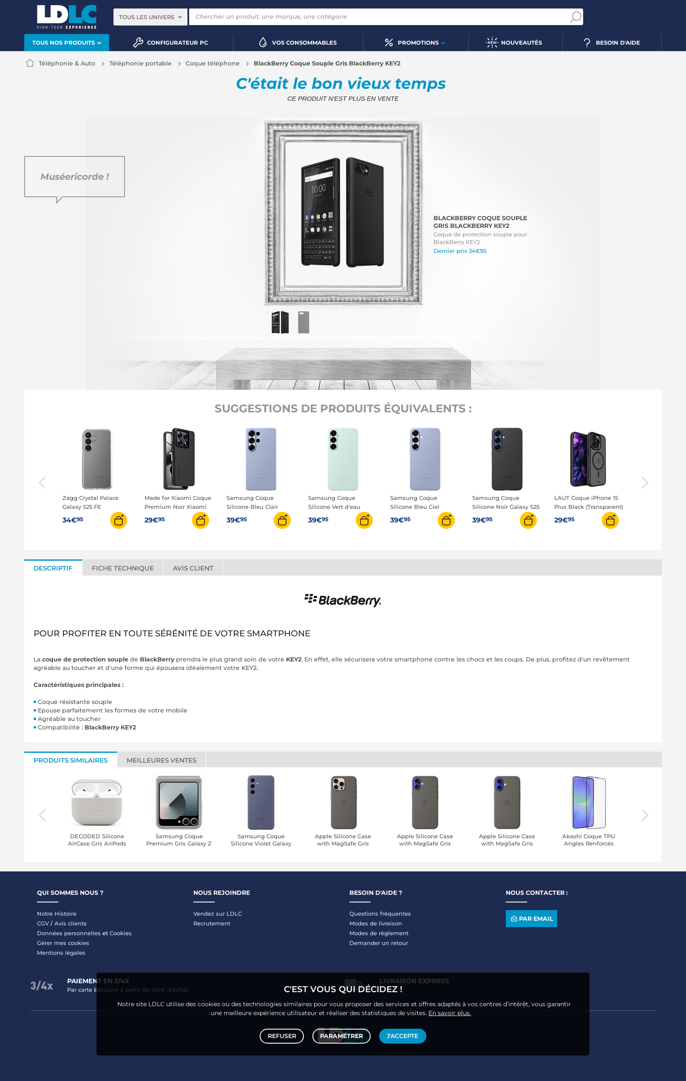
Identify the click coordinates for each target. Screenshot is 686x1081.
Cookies (121, 933)
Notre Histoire (57, 913)
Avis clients (70, 923)
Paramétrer (341, 1035)
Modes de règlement (378, 933)
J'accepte (401, 1035)
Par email (531, 918)
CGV (43, 923)
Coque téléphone (213, 63)
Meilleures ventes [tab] (161, 760)
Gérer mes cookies (63, 942)
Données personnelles (69, 933)
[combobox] (150, 17)
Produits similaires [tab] (71, 760)
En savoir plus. (449, 1011)
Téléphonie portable (140, 63)
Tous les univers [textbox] (146, 17)
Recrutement (211, 923)
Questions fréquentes (380, 913)
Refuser (283, 1035)
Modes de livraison (375, 923)
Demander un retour (378, 942)
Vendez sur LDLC (217, 913)
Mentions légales (61, 952)
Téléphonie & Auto (67, 63)
